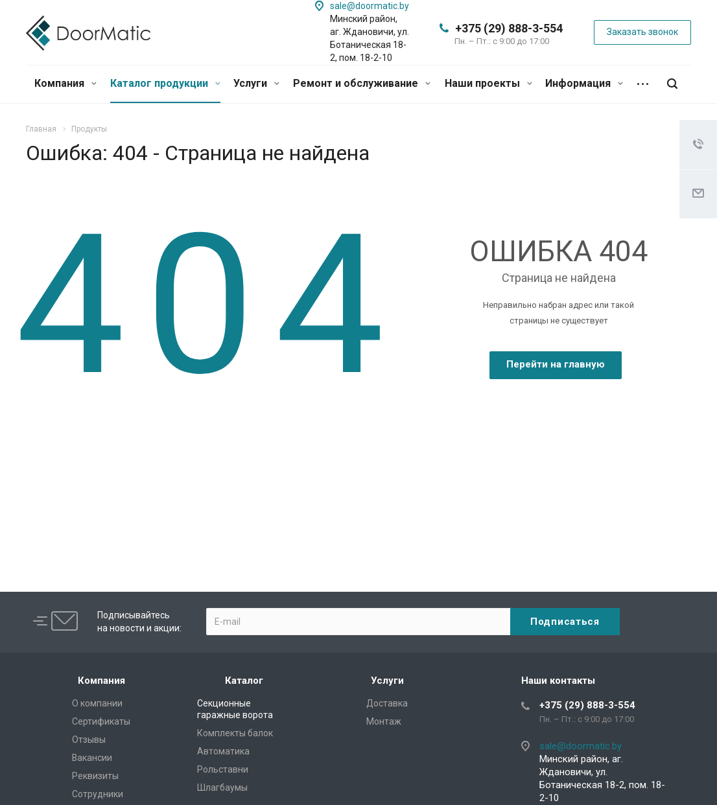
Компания (65, 83)
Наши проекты (488, 83)
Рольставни (222, 769)
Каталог (244, 680)
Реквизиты (95, 776)
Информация (584, 83)
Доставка (387, 703)
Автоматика (223, 751)
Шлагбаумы (222, 787)
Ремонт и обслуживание (361, 83)
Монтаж (383, 721)
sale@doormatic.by (369, 6)
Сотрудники (97, 794)
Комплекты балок (235, 733)
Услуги (256, 83)
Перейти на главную (555, 364)
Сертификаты (101, 721)
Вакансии (92, 757)
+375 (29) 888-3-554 (509, 28)
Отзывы (89, 739)
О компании (97, 703)
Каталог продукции (165, 83)
